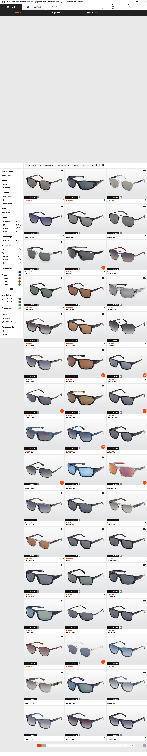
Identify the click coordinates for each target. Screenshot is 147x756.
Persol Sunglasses (14, 661)
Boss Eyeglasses (112, 661)
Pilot (11, 126)
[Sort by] (83, 60)
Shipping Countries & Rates (50, 696)
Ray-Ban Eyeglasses (80, 656)
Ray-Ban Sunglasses (15, 656)
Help (75, 691)
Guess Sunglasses (45, 663)
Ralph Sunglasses (45, 665)
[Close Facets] (11, 60)
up (137, 745)
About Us (11, 691)
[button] (11, 7)
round (11, 122)
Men (4, 79)
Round (11, 151)
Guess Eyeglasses (112, 656)
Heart (11, 144)
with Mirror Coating (9, 216)
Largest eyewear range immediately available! (19, 1)
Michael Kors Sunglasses (16, 665)
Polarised (6, 213)
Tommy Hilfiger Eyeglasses (115, 663)
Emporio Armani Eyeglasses (83, 665)
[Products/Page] (63, 60)
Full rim (11, 135)
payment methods (47, 694)
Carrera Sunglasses (14, 663)
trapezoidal (11, 157)
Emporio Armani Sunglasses (49, 656)
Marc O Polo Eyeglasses (81, 661)
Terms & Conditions (14, 745)
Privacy (24, 745)
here (129, 704)
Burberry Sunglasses (46, 661)
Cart (128, 8)
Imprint (29, 745)
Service (43, 691)
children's (6, 82)
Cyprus (136, 1)
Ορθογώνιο (11, 116)
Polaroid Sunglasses (46, 658)
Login (112, 8)
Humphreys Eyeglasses (81, 663)
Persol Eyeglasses (112, 658)
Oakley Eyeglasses (80, 658)
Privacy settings (13, 694)
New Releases (7, 91)
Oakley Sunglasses (14, 658)
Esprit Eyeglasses (112, 665)
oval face (11, 147)
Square (11, 154)
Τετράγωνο (11, 119)
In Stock (5, 94)
